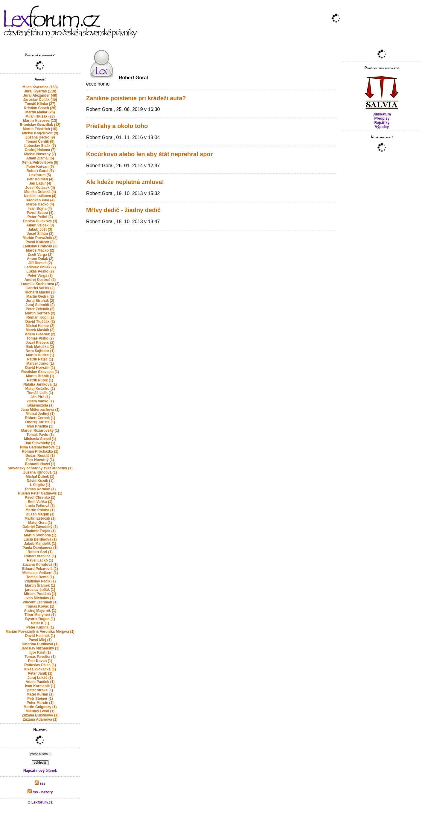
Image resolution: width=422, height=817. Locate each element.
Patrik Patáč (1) (40, 359)
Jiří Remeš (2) (40, 263)
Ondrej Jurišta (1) (40, 422)
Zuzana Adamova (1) (40, 719)
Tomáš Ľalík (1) (40, 393)
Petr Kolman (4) (40, 179)
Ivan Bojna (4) (40, 208)
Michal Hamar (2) (40, 326)
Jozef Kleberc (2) (40, 342)
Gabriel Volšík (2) (39, 288)
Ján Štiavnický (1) (40, 443)
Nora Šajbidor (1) (40, 351)
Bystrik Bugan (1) (40, 619)
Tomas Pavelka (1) (40, 657)
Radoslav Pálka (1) (40, 665)
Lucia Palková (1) (40, 506)
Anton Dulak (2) (40, 259)
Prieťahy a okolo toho (117, 126)
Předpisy (382, 118)
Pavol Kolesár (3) (39, 242)
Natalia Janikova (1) (40, 384)
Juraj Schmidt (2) (39, 305)
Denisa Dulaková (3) (40, 221)
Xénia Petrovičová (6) (40, 162)
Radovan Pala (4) (40, 200)
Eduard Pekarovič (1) (40, 569)
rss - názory (40, 792)
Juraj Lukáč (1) (40, 677)
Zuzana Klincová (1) (40, 472)
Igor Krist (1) (40, 652)
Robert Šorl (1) (40, 552)
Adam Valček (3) (40, 225)
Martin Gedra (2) (40, 296)
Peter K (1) (40, 623)
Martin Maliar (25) (40, 112)
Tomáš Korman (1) (40, 489)
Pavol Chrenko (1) (40, 497)
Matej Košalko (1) (40, 389)
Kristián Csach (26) (40, 108)
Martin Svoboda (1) (40, 535)
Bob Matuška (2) (40, 347)
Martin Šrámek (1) (40, 585)
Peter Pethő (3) (40, 217)
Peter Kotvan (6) (40, 167)
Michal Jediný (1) (40, 414)
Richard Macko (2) (40, 292)
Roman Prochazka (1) (40, 451)
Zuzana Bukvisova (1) (40, 715)
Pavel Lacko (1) (40, 560)
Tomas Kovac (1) (40, 606)
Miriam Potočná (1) (40, 594)
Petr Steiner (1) (40, 698)
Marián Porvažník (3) (40, 238)
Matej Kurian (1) (40, 694)
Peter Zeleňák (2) (40, 309)
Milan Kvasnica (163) (40, 87)
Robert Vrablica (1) (40, 556)
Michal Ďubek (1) (40, 476)
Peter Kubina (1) (40, 627)
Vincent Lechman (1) (39, 602)
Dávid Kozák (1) (40, 481)
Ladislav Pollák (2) (40, 267)
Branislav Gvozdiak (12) (40, 125)
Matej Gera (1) (40, 523)
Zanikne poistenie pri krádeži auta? (136, 98)
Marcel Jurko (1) (40, 363)
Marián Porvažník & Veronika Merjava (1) (40, 631)
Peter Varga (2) (40, 275)
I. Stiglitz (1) (40, 485)
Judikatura (382, 114)
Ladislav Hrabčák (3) (40, 246)
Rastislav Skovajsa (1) (40, 372)
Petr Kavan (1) (40, 661)
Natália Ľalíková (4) (40, 196)
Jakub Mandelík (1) (40, 543)
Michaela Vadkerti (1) (40, 573)
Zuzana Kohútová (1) (40, 564)
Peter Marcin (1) (40, 703)
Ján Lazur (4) (40, 183)
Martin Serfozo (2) (40, 313)
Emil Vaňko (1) (40, 502)
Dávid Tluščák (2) (40, 322)
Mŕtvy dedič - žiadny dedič (123, 210)
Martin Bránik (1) (40, 376)
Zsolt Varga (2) (40, 254)
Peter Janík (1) (40, 673)
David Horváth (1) (40, 368)
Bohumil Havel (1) (40, 464)
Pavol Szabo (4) (40, 213)
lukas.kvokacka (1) (40, 669)
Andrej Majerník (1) (40, 610)
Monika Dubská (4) (40, 192)
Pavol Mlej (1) (40, 640)
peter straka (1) (40, 690)
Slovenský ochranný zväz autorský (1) (40, 468)
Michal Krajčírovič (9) (40, 133)
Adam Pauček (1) (40, 682)
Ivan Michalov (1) (40, 598)
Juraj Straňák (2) (40, 301)
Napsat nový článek (40, 771)
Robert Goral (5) (40, 171)
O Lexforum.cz (40, 802)
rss (40, 783)
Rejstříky (382, 123)
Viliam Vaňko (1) (40, 401)
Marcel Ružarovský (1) (40, 430)
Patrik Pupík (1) (40, 380)
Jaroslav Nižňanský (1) (40, 648)
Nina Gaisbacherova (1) (40, 447)
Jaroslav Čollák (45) (40, 100)
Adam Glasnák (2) (40, 334)
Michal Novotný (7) (40, 154)
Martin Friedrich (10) (40, 129)
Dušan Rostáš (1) (40, 456)
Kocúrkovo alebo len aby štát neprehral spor (149, 154)
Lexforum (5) (40, 175)
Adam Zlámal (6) (40, 158)
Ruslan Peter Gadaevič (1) (40, 493)
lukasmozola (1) (40, 405)
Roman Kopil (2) (40, 317)
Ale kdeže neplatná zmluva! (125, 182)
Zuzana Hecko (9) (40, 137)
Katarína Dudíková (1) (40, 644)
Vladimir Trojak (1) (40, 531)
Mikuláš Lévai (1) (40, 711)
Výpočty (382, 127)
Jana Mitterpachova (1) (40, 409)
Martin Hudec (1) (40, 355)
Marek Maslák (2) (40, 330)
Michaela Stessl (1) (40, 439)
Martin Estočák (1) (40, 518)
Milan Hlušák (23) (40, 116)
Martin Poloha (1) (39, 510)
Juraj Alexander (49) (40, 95)
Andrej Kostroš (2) (40, 280)
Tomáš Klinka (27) (40, 104)
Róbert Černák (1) (40, 418)
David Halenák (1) (40, 636)
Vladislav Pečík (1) (40, 581)
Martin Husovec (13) (40, 120)
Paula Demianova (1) (39, 548)
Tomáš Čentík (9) (40, 141)
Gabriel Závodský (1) (40, 527)
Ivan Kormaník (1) (40, 686)
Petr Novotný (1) (40, 460)
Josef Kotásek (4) (40, 187)
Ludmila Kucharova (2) (40, 284)
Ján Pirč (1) (40, 397)
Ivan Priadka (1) (40, 426)
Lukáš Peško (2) (40, 271)
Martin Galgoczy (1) (40, 707)
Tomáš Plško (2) (40, 338)
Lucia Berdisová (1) (40, 539)
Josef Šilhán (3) (40, 234)
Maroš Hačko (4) (40, 204)
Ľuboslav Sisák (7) (40, 146)
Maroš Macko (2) (40, 250)
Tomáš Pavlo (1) (40, 435)
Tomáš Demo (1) (40, 577)
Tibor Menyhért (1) (40, 615)
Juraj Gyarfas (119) (40, 91)
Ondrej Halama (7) (40, 150)
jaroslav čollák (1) (40, 590)
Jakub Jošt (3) (40, 229)
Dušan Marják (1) (40, 514)
